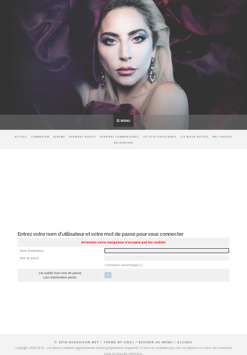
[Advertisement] (123, 187)
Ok (108, 275)
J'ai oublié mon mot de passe (60, 273)
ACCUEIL (185, 342)
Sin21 (129, 342)
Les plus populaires (159, 136)
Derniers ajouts (82, 136)
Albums (59, 136)
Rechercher (123, 142)
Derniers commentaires (119, 136)
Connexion (40, 136)
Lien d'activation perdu (60, 277)
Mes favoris (222, 136)
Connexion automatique (122, 265)
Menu (125, 120)
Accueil (21, 136)
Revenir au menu (156, 342)
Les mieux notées (194, 136)
